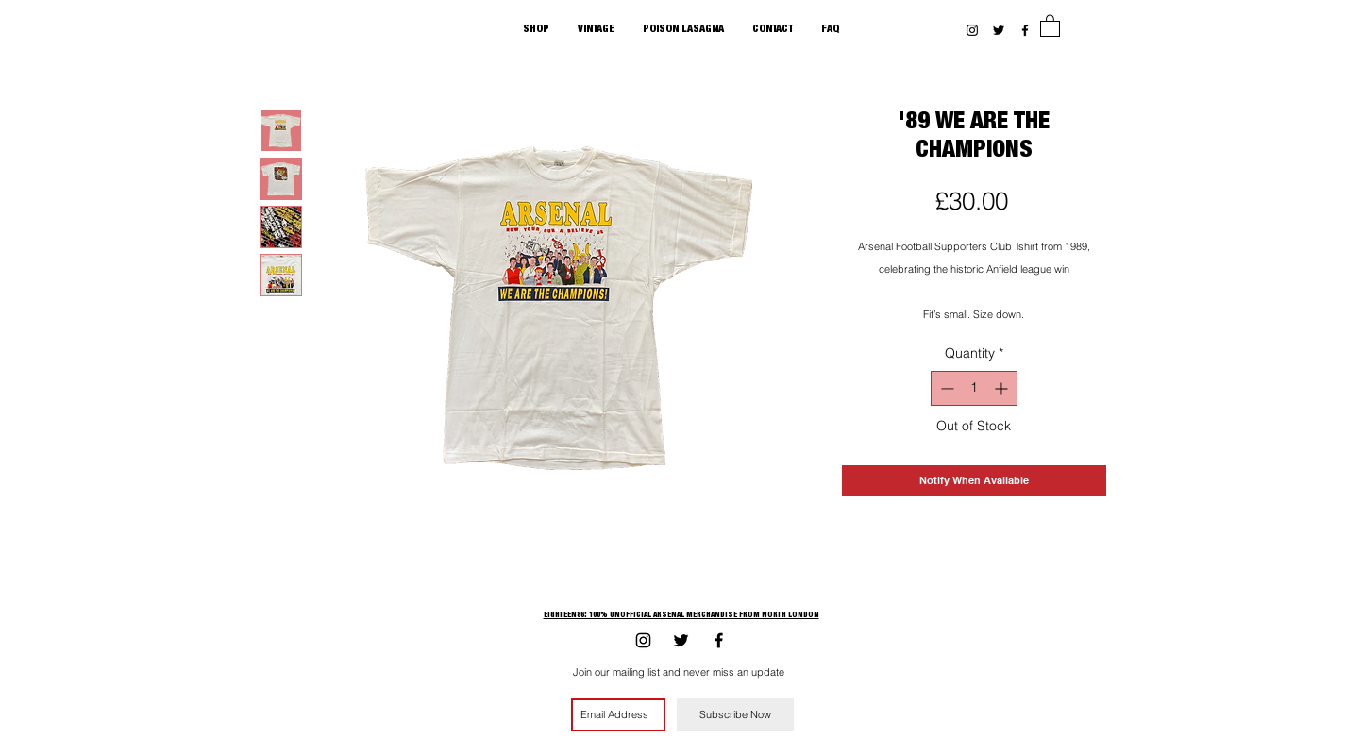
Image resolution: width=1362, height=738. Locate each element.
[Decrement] (945, 388)
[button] (1050, 25)
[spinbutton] (974, 388)
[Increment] (1003, 388)
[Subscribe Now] (735, 714)
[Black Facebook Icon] (1025, 30)
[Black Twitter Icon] (998, 30)
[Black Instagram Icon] (972, 30)
